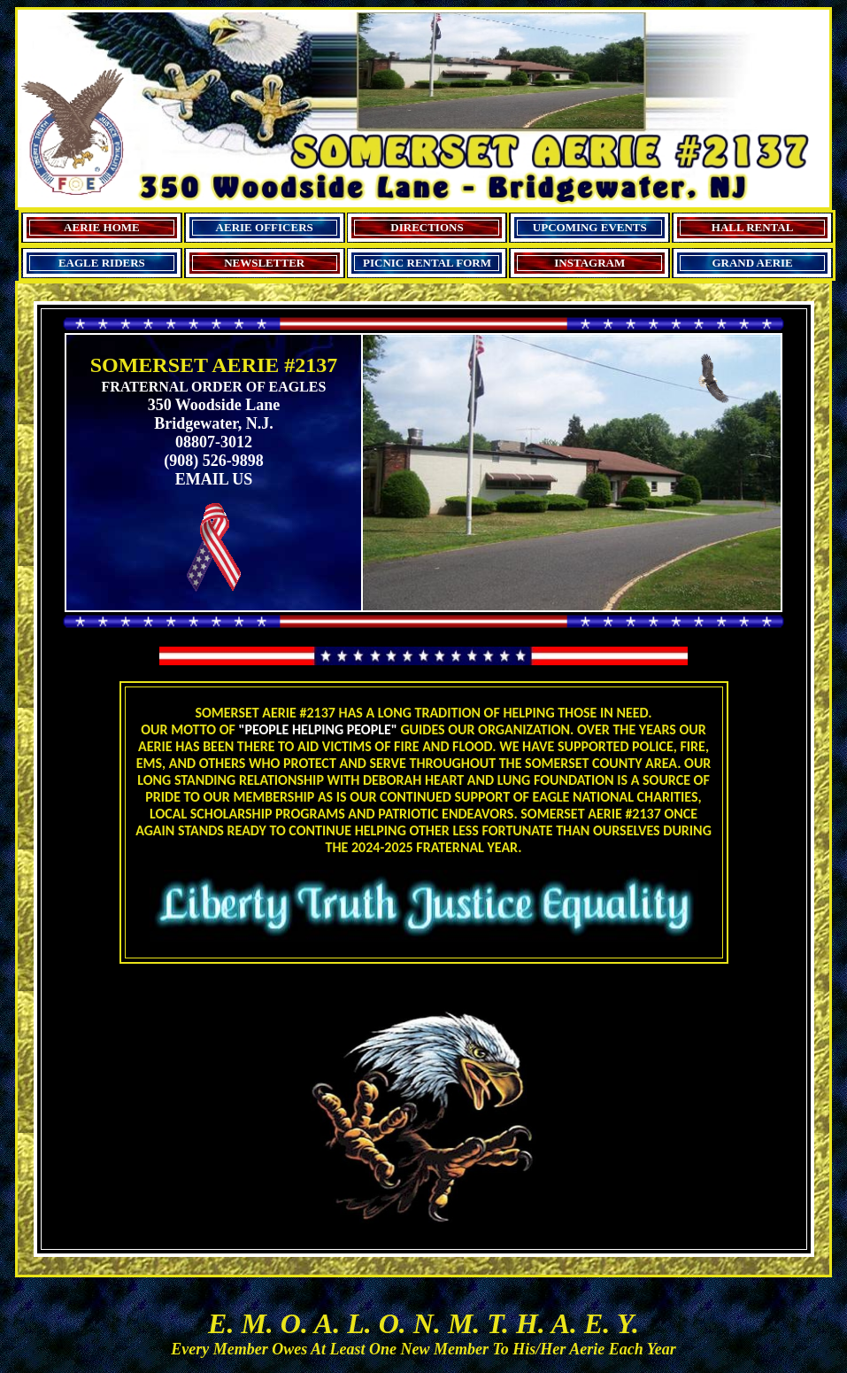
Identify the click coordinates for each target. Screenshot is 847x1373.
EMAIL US (214, 479)
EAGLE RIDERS (101, 262)
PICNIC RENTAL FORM (427, 262)
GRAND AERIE (752, 262)
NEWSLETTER (264, 262)
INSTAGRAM (589, 262)
